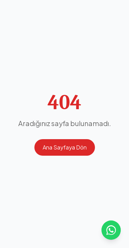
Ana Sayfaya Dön (65, 147)
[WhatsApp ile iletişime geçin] (111, 230)
